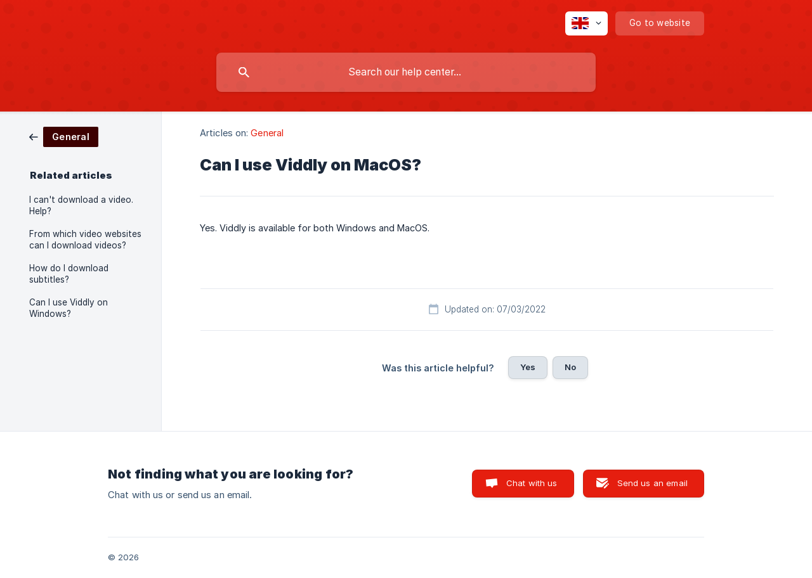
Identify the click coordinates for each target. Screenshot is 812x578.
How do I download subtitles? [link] (68, 274)
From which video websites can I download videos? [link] (85, 239)
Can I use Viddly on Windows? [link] (68, 308)
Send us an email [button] (652, 483)
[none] (586, 23)
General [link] (267, 132)
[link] (63, 136)
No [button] (570, 367)
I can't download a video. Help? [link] (81, 205)
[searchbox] (406, 72)
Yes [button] (527, 367)
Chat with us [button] (532, 483)
